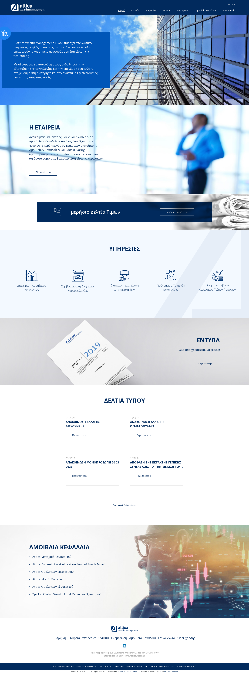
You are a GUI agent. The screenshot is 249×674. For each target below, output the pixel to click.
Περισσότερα (43, 172)
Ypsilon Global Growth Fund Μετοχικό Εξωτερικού (66, 594)
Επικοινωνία (228, 10)
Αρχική (121, 10)
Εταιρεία (135, 10)
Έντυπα (167, 10)
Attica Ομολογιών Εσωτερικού (53, 572)
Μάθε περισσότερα (177, 212)
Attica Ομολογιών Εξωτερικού (52, 587)
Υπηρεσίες (151, 10)
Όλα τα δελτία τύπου (124, 505)
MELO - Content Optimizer (129, 672)
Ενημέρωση (183, 10)
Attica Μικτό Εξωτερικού (49, 579)
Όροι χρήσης (186, 638)
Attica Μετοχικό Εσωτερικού (51, 557)
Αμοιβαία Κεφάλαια (206, 10)
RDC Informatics (171, 672)
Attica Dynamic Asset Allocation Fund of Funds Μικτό (68, 564)
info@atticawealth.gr (135, 655)
